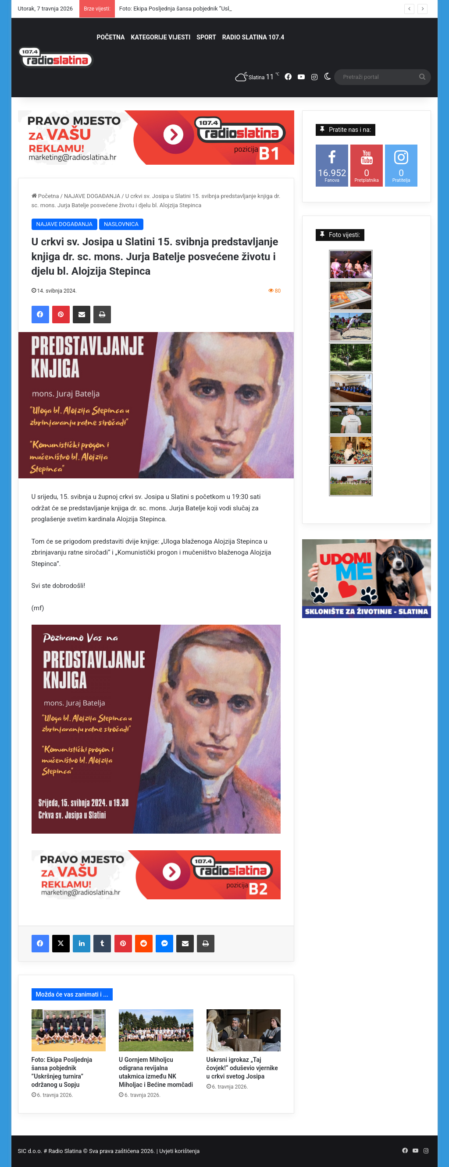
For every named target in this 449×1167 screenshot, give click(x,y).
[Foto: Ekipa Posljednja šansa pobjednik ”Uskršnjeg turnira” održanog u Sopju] (69, 1030)
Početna (45, 196)
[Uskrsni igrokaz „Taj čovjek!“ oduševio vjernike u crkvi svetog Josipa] (244, 1030)
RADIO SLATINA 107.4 (253, 37)
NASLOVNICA (121, 224)
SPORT (206, 37)
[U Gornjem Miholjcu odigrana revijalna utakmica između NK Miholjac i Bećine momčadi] (156, 1030)
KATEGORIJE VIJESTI (161, 37)
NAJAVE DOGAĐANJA (92, 196)
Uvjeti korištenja (179, 1151)
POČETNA (111, 37)
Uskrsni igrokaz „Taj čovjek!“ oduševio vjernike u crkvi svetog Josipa (242, 1068)
